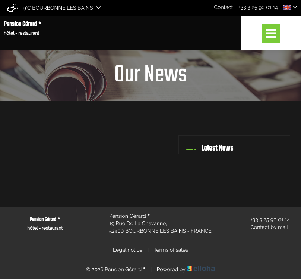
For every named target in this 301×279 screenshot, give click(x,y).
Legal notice (127, 250)
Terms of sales (170, 250)
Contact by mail (265, 227)
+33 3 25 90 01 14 (266, 220)
